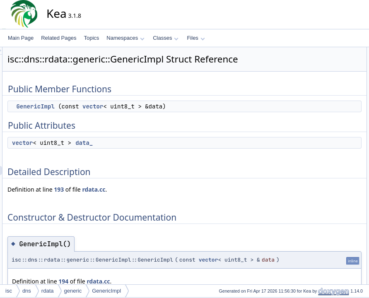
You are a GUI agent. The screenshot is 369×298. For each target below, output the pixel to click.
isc (8, 291)
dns (26, 291)
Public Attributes (323, 70)
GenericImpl (110, 118)
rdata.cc (168, 201)
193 (133, 201)
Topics (91, 38)
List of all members (326, 134)
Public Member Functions (334, 52)
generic (73, 291)
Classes (165, 38)
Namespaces (125, 38)
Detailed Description (328, 88)
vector (167, 118)
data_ (158, 154)
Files (196, 38)
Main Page (21, 38)
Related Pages (58, 38)
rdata (47, 291)
